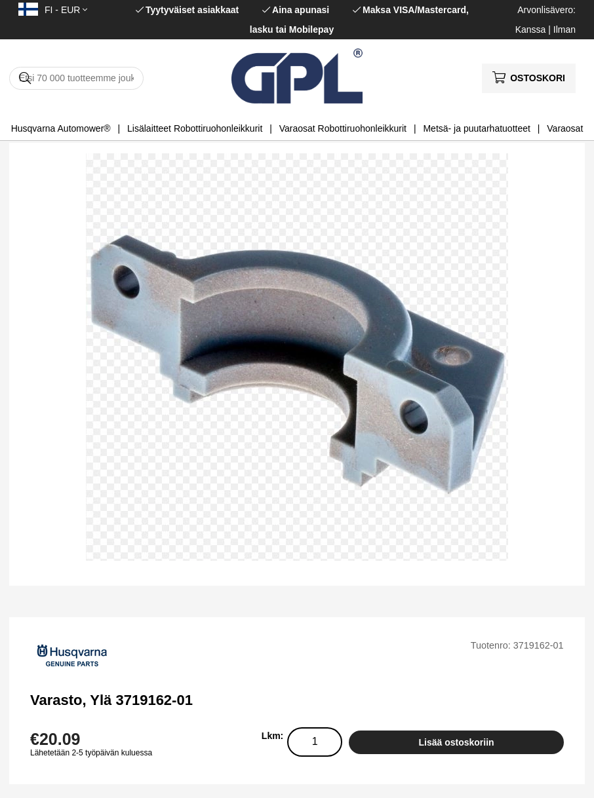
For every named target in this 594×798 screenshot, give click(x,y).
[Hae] (76, 78)
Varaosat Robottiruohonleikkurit (342, 128)
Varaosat (565, 128)
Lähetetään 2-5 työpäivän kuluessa (91, 752)
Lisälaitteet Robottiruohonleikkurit (194, 128)
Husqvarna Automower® (61, 128)
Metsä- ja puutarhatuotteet (476, 128)
